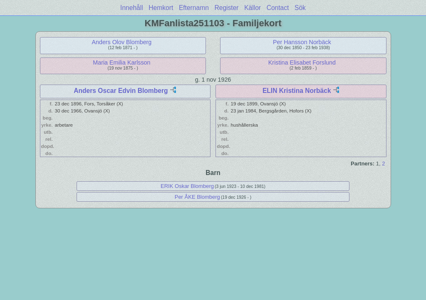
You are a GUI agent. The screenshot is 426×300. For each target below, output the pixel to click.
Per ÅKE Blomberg (197, 197)
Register (226, 7)
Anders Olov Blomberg (121, 42)
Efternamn (194, 7)
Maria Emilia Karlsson (121, 62)
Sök (300, 7)
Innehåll (131, 7)
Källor (252, 7)
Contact (278, 7)
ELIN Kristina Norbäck (297, 90)
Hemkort (161, 7)
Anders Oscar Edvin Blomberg (121, 90)
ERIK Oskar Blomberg (187, 186)
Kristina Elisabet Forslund (302, 62)
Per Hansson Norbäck (302, 42)
